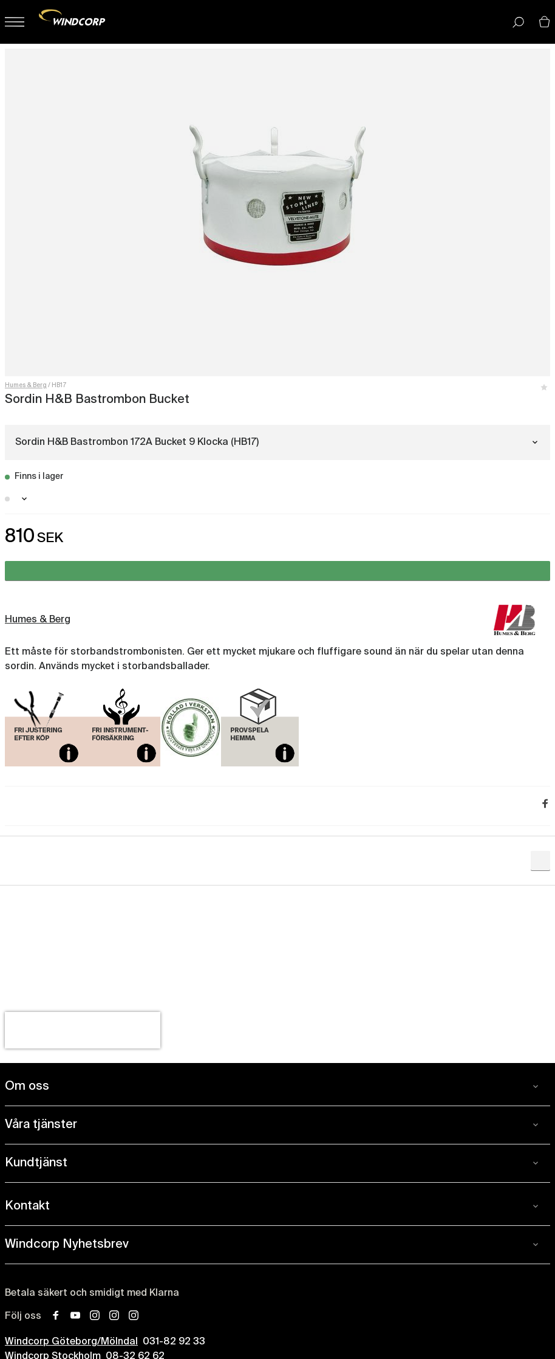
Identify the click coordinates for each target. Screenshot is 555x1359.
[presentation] (82, 1030)
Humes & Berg (26, 385)
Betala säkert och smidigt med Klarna (92, 1293)
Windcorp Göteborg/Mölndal (71, 1342)
